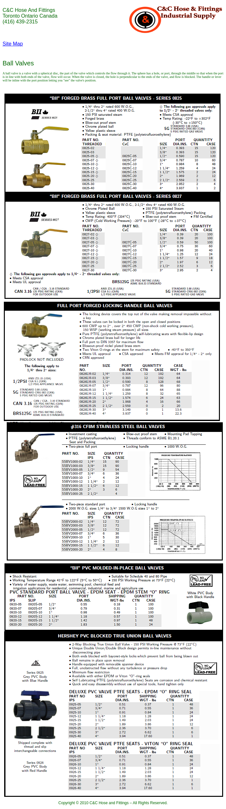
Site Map (13, 43)
